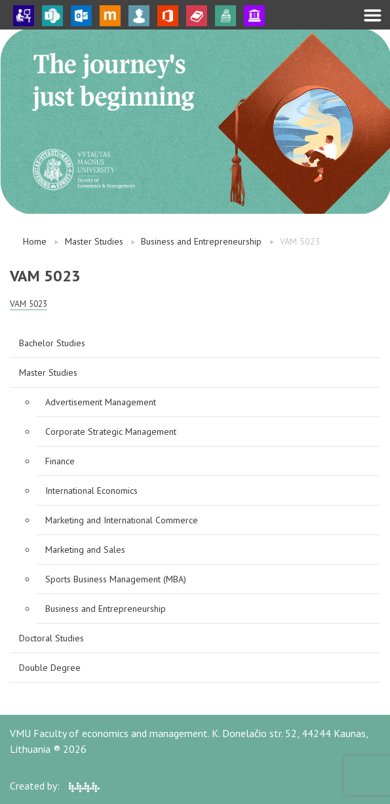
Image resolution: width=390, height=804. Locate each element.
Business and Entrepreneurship (201, 241)
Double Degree (50, 667)
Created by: (55, 785)
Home (35, 241)
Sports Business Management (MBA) (115, 579)
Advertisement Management (100, 402)
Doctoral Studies (51, 638)
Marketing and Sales (85, 549)
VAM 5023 (28, 304)
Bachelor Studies (52, 343)
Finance (60, 461)
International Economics (91, 490)
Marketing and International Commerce (121, 520)
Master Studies (94, 241)
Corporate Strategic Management (110, 431)
